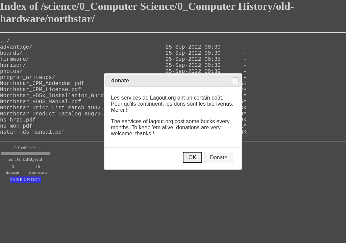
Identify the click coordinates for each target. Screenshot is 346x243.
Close (235, 80)
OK (192, 157)
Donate (218, 157)
